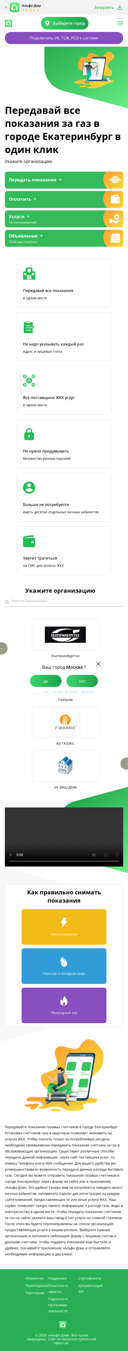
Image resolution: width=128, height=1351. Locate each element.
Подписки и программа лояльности (58, 1305)
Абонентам (34, 1278)
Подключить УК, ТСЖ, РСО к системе (64, 38)
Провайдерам (36, 1285)
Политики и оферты (58, 1288)
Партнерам (34, 1292)
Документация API (91, 1288)
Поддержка (57, 1278)
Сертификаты (90, 1278)
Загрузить (104, 7)
